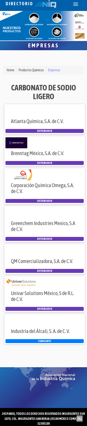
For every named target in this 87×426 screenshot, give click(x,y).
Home (10, 70)
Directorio (31, 3)
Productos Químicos (31, 70)
